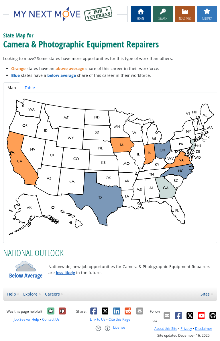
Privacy (186, 328)
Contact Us (51, 319)
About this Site (165, 328)
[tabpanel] (110, 168)
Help (11, 294)
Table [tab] (30, 87)
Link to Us (97, 319)
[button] (25, 266)
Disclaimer (203, 328)
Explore (30, 294)
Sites (205, 294)
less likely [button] (65, 272)
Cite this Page (119, 319)
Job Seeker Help (26, 319)
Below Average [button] (25, 275)
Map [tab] (11, 87)
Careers (52, 294)
